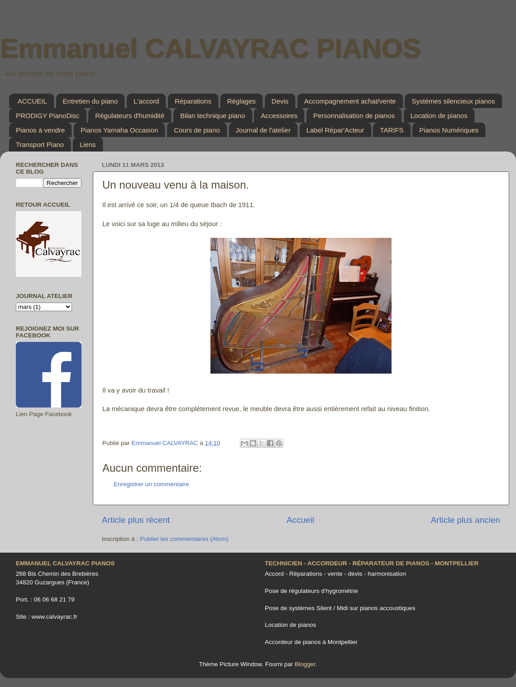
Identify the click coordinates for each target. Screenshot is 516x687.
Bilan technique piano (212, 115)
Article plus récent (136, 520)
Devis (280, 101)
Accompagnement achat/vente (350, 101)
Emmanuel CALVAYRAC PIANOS (210, 48)
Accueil (300, 520)
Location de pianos (439, 115)
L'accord (146, 101)
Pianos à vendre (40, 130)
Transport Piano (40, 144)
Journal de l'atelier (263, 130)
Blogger (305, 664)
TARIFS (391, 130)
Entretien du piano (90, 101)
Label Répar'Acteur (335, 130)
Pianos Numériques (448, 130)
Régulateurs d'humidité (129, 115)
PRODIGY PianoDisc (48, 115)
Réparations (193, 101)
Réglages (241, 101)
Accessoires (279, 115)
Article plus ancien (465, 520)
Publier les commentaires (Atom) (184, 538)
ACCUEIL (32, 101)
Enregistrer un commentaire (151, 484)
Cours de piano (197, 130)
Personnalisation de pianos (354, 115)
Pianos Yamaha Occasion (119, 130)
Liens (88, 144)
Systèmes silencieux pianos (453, 101)
